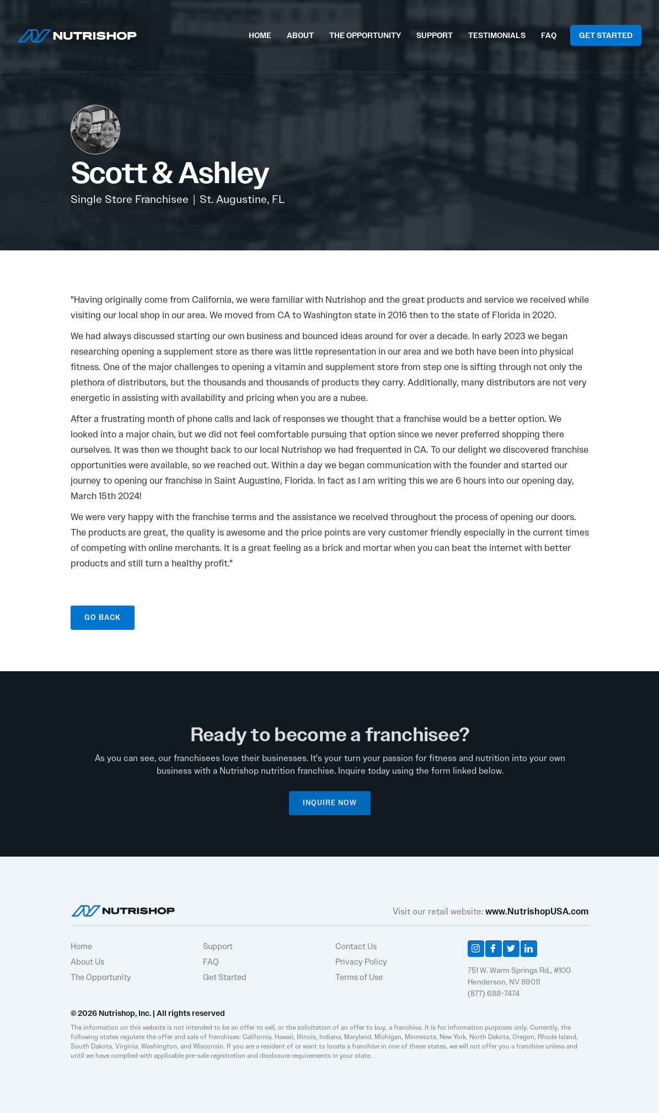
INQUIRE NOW (330, 807)
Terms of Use (359, 977)
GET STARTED (606, 35)
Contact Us (356, 946)
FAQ (548, 35)
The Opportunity (101, 977)
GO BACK (102, 617)
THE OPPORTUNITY (365, 35)
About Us (87, 961)
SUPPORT (434, 35)
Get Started (225, 977)
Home (81, 946)
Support (218, 946)
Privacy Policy (361, 961)
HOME (260, 35)
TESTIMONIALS (497, 35)
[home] (77, 34)
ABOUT (300, 35)
